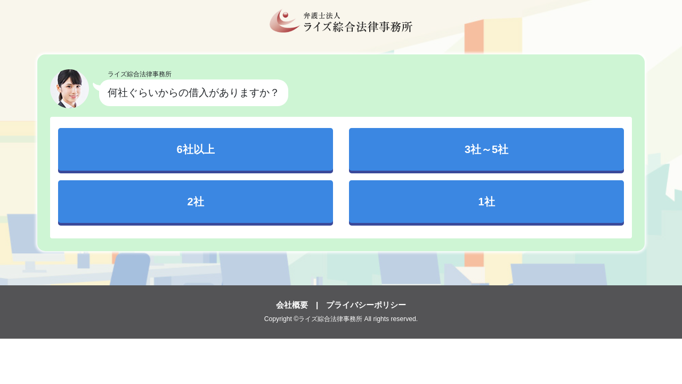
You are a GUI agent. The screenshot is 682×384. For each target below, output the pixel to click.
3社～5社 (486, 149)
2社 (195, 201)
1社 (486, 201)
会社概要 (292, 304)
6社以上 (195, 149)
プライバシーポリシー (366, 304)
